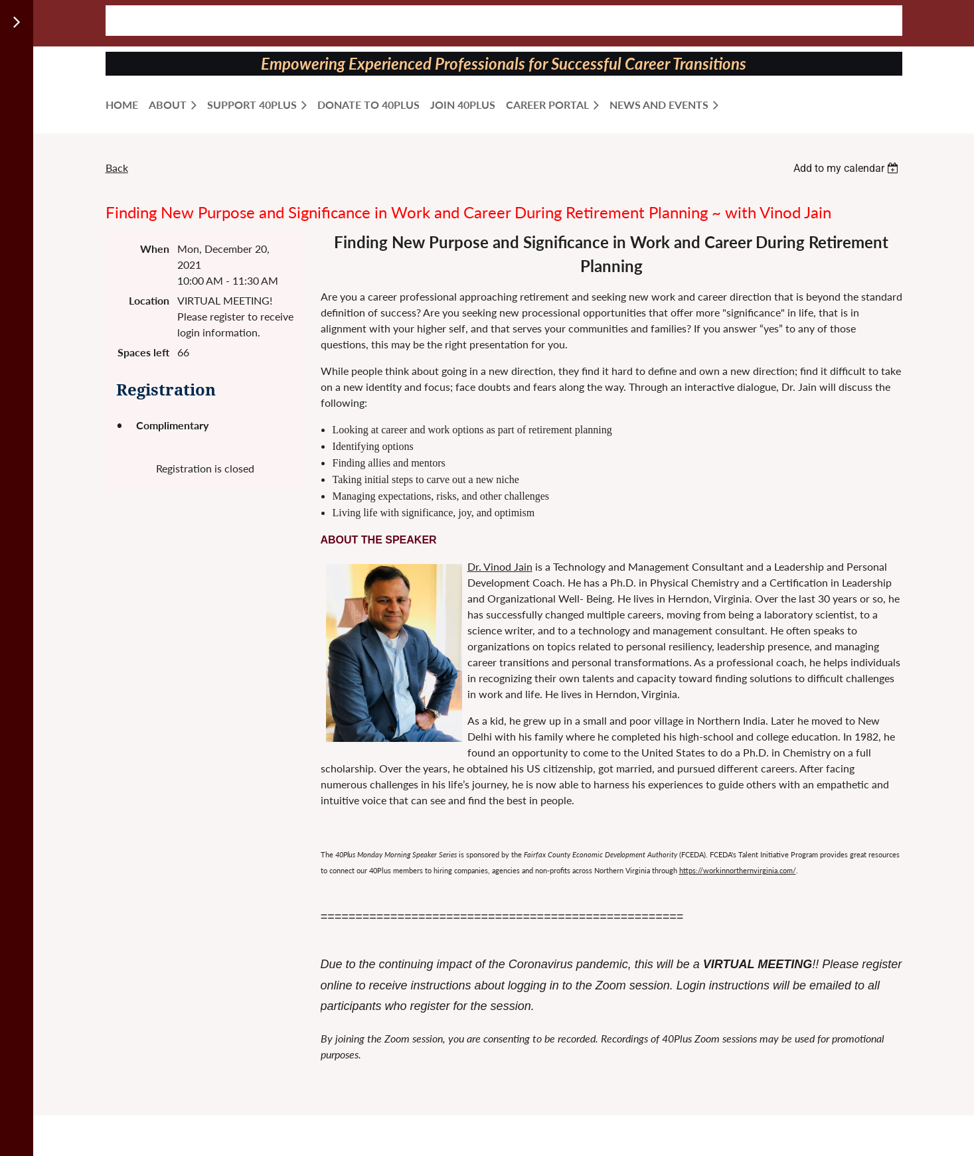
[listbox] (847, 168)
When (154, 248)
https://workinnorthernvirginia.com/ (737, 870)
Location (149, 300)
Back (117, 167)
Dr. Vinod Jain (499, 566)
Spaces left (143, 352)
